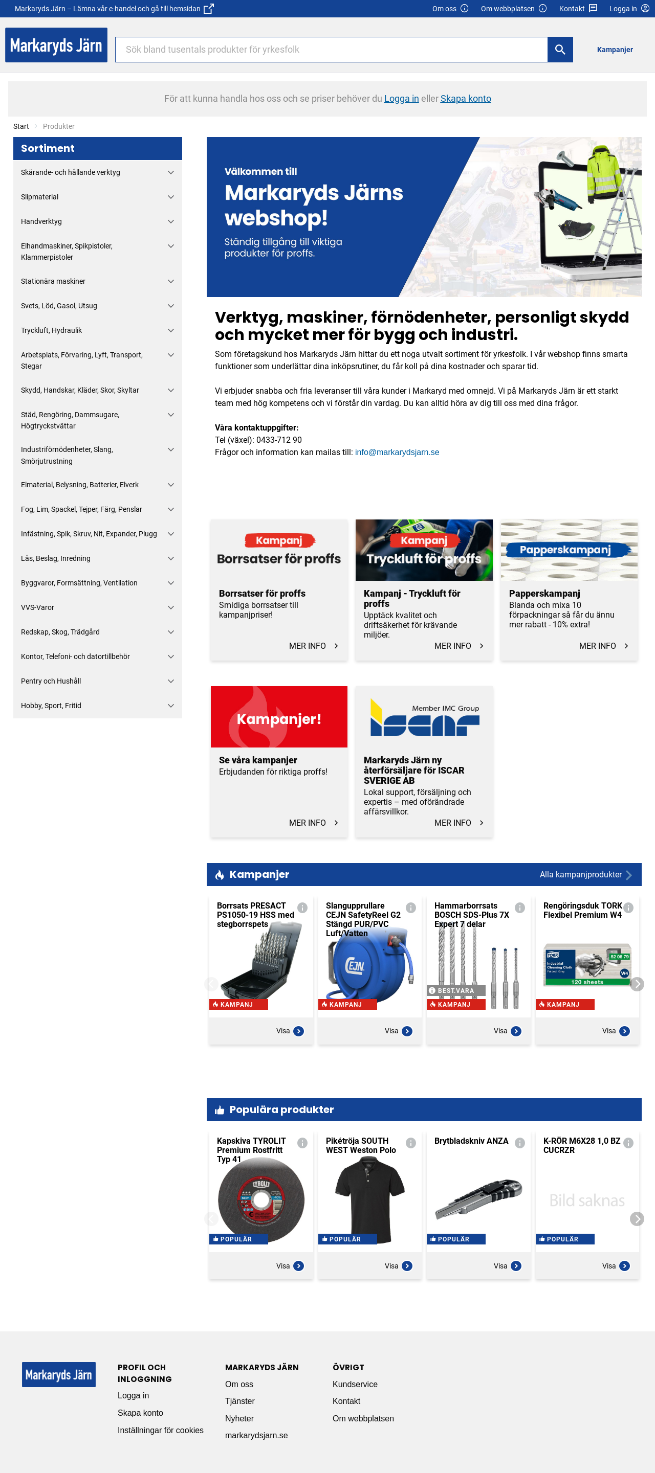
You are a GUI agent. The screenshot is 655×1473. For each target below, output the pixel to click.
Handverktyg (41, 221)
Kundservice (355, 1384)
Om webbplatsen (514, 9)
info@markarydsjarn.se (397, 452)
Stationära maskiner (53, 281)
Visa (290, 1058)
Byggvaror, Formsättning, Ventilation (79, 583)
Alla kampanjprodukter (587, 875)
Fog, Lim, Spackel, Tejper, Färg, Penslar (81, 509)
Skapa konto (140, 1413)
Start (21, 126)
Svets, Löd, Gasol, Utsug (59, 306)
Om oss (450, 9)
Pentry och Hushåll (51, 681)
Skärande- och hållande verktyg (70, 172)
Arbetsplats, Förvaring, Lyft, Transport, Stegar (82, 360)
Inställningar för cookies (161, 1430)
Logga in (133, 1395)
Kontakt (578, 9)
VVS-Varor (37, 607)
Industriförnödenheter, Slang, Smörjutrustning (67, 455)
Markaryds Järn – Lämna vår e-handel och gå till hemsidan (114, 9)
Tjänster (240, 1401)
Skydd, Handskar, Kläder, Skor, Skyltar (80, 390)
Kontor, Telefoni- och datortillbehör (75, 656)
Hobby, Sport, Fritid (51, 705)
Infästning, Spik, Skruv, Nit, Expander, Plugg (89, 534)
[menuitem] (618, 49)
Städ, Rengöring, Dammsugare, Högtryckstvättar (70, 420)
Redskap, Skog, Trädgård (60, 632)
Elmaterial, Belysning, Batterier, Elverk (80, 485)
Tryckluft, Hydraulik (51, 330)
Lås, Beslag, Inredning (56, 558)
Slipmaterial (39, 197)
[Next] (637, 984)
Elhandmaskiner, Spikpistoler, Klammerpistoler (67, 251)
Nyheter (239, 1418)
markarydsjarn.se (256, 1435)
